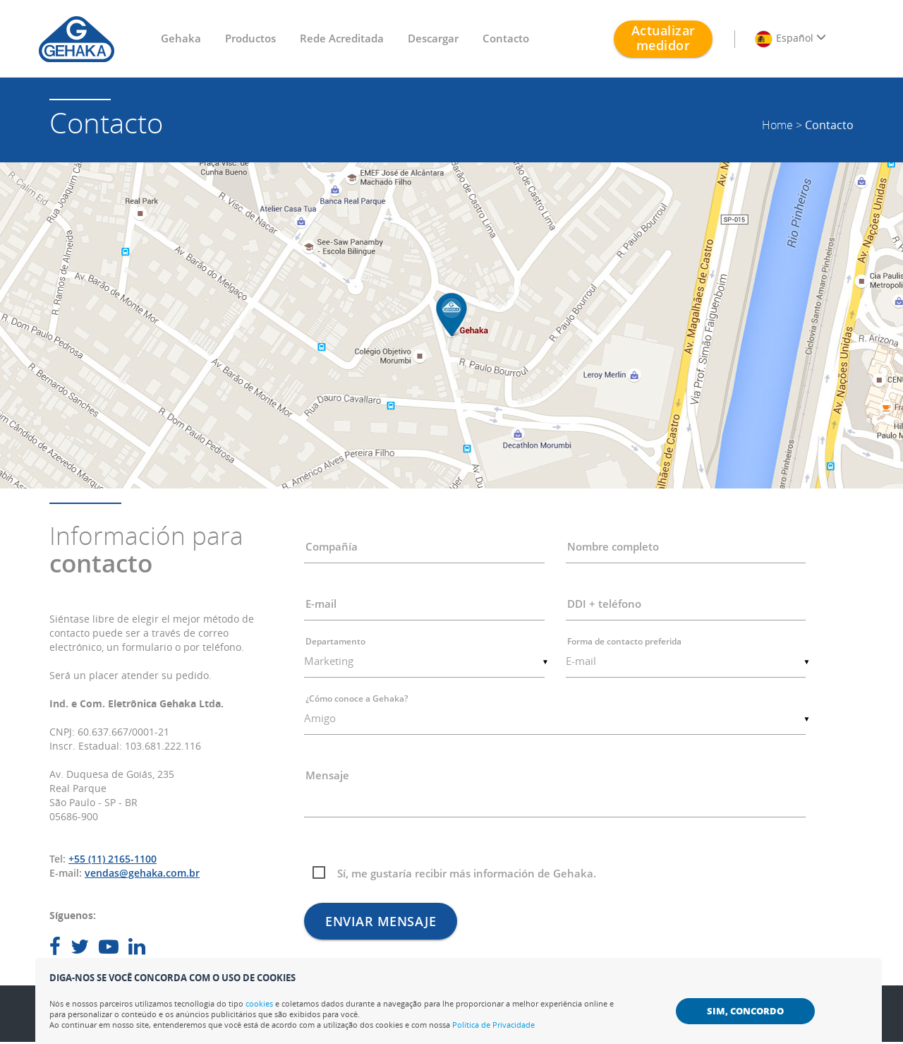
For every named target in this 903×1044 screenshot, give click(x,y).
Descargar (433, 38)
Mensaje (327, 775)
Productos (250, 38)
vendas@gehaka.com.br (142, 873)
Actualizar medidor (663, 38)
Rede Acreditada (342, 38)
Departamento (335, 641)
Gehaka (181, 38)
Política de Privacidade (493, 1024)
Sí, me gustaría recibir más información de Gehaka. (466, 873)
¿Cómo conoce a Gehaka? (356, 698)
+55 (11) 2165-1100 (112, 858)
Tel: (57, 858)
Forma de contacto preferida (624, 641)
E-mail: (65, 873)
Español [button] (790, 39)
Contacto (506, 38)
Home (777, 125)
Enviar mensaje (380, 921)
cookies (259, 1003)
